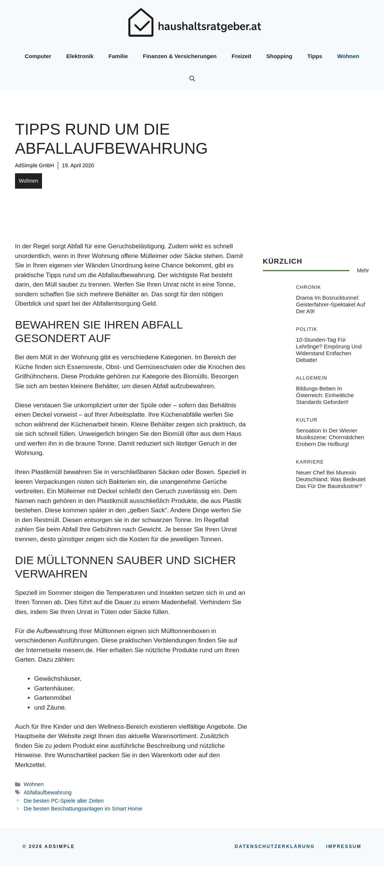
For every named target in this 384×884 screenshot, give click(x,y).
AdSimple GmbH (34, 165)
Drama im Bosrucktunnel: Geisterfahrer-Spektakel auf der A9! (330, 304)
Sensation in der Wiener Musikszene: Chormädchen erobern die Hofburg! (330, 437)
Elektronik (80, 56)
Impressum (344, 846)
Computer (38, 56)
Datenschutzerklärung (275, 846)
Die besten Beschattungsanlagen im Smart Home (83, 809)
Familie (118, 56)
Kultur (306, 419)
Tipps (314, 56)
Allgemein (311, 377)
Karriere (310, 461)
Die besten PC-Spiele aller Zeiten (64, 801)
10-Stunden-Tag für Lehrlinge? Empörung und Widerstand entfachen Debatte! (329, 349)
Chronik (308, 287)
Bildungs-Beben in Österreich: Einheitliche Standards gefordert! (325, 395)
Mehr (363, 270)
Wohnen (348, 56)
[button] (192, 79)
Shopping (279, 56)
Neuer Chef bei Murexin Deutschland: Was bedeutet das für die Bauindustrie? (330, 479)
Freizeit (242, 56)
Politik (306, 329)
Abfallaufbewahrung (48, 792)
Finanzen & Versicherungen (180, 56)
